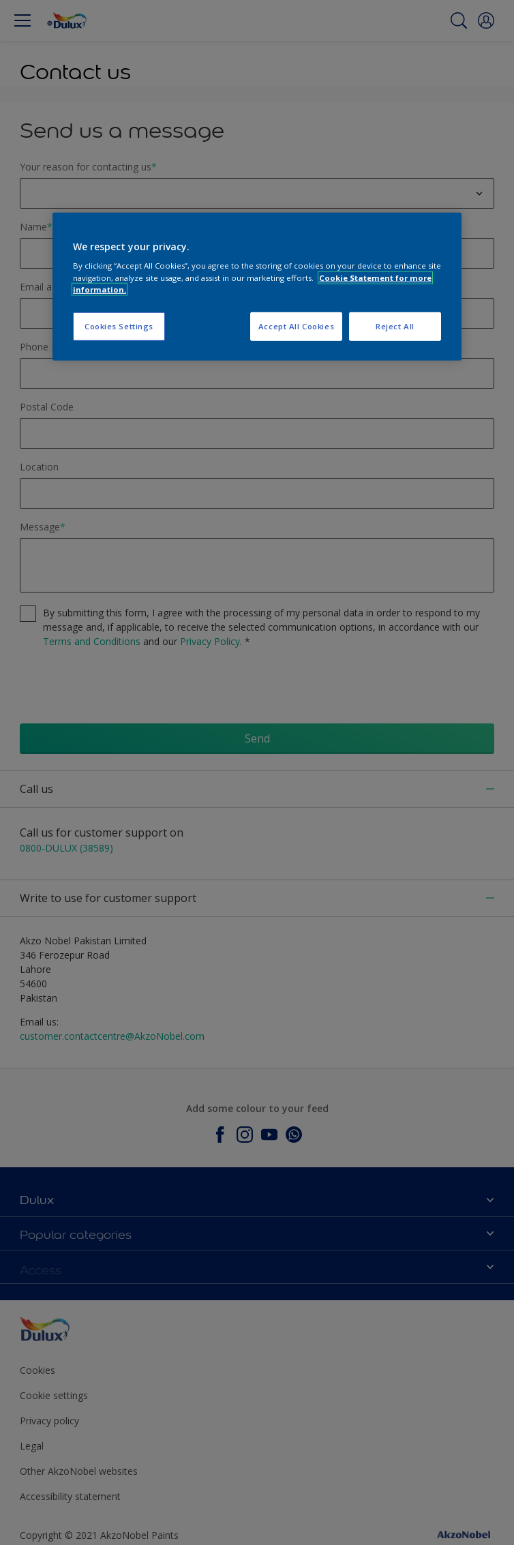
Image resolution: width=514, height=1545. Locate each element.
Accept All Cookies (296, 326)
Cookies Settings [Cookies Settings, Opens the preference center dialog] (119, 326)
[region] (257, 287)
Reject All (395, 326)
